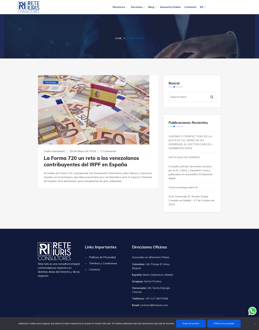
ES (201, 7)
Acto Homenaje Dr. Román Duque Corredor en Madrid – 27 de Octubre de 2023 (191, 200)
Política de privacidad (224, 323)
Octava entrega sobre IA (183, 187)
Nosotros (119, 7)
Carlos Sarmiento (54, 151)
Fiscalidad (51, 82)
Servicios (137, 7)
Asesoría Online (170, 7)
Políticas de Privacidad (102, 257)
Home (118, 38)
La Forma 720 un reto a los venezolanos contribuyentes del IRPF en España (91, 161)
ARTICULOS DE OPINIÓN (184, 157)
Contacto (190, 7)
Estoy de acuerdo (191, 323)
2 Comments (108, 151)
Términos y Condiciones (103, 263)
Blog (151, 7)
